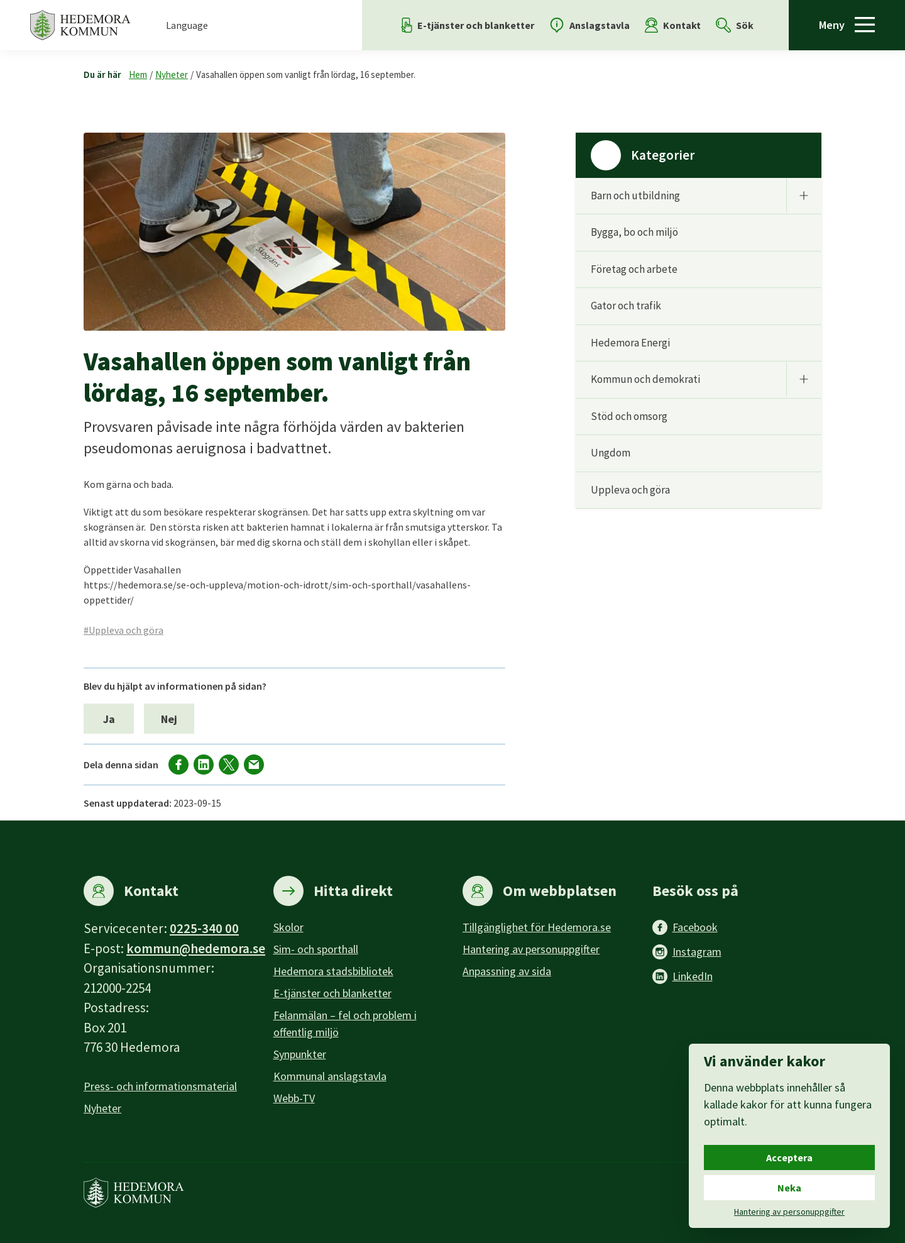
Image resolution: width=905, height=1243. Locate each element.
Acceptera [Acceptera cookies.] (789, 1157)
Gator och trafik (626, 305)
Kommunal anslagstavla (330, 1076)
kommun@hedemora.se (195, 948)
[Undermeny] (803, 195)
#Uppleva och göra (123, 630)
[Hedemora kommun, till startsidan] (80, 25)
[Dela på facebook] (178, 764)
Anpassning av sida (507, 971)
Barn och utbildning (635, 195)
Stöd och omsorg (629, 416)
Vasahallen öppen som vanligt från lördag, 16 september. (305, 74)
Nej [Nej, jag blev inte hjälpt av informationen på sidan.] (169, 719)
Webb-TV (294, 1098)
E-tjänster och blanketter (332, 993)
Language (187, 25)
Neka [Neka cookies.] (789, 1187)
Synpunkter (299, 1054)
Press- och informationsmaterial (160, 1086)
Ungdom (610, 453)
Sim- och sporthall (315, 949)
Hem (138, 74)
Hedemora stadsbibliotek (333, 971)
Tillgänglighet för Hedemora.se (537, 927)
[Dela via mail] (254, 764)
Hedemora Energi (630, 343)
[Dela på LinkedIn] (204, 764)
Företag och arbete (634, 269)
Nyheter (171, 74)
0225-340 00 (204, 928)
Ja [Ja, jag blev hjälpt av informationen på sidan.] (109, 719)
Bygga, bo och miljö (634, 232)
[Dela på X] (229, 764)
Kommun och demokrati (645, 379)
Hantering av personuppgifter (531, 949)
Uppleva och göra (630, 490)
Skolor (288, 927)
